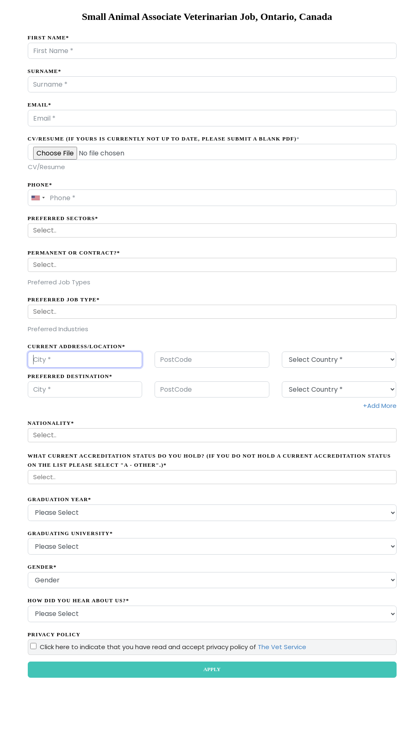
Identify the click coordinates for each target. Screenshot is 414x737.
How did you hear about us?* (78, 601)
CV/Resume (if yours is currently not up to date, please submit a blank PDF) (164, 139)
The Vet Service (282, 646)
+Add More (380, 405)
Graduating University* (70, 533)
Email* (39, 105)
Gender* (42, 567)
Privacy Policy (54, 635)
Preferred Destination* (70, 376)
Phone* (40, 185)
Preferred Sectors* (63, 218)
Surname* (44, 71)
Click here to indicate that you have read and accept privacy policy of (173, 646)
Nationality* (51, 423)
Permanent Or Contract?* (74, 253)
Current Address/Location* (77, 346)
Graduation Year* (60, 499)
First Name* (48, 38)
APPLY (211, 669)
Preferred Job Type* (64, 300)
